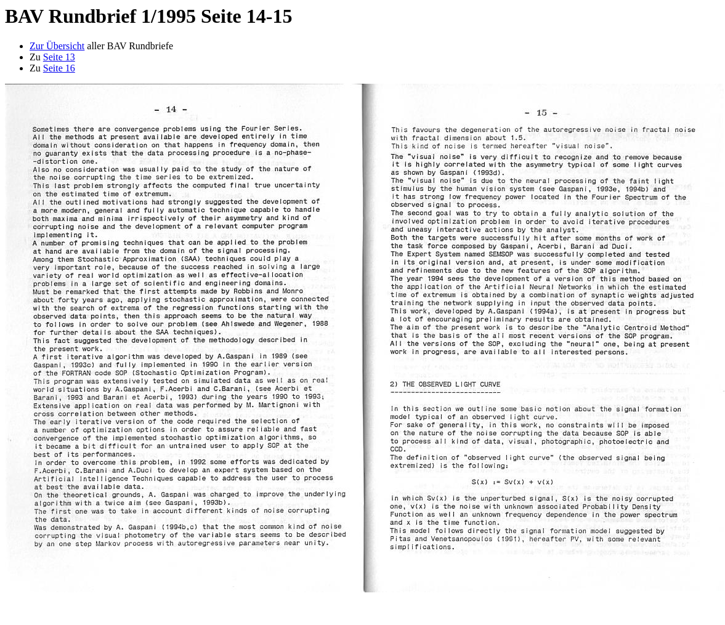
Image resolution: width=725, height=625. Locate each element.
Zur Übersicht (57, 46)
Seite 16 (59, 68)
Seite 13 (59, 57)
